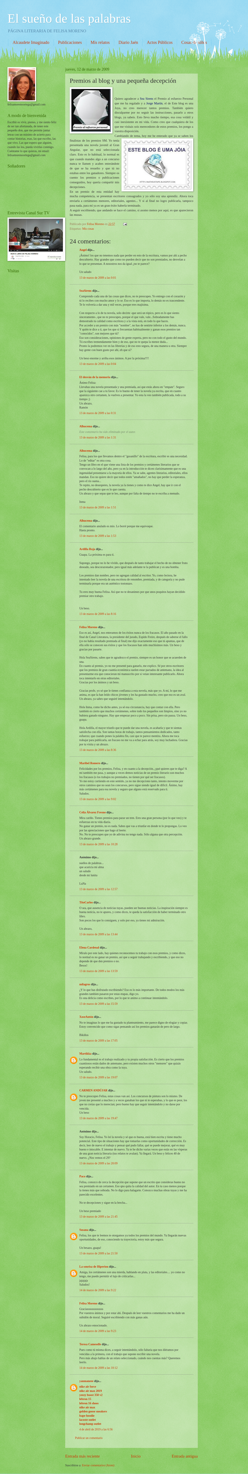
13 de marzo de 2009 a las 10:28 (98, 844)
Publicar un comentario (89, 1438)
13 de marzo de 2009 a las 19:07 (98, 1077)
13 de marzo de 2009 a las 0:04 (97, 364)
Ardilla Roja (87, 549)
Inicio (136, 1456)
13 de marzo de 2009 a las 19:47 (98, 1118)
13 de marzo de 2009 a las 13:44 (98, 934)
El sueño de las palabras (69, 18)
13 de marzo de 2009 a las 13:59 (98, 971)
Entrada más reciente (82, 1456)
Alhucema (85, 426)
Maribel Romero (89, 763)
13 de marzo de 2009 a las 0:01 (97, 277)
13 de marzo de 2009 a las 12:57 (98, 889)
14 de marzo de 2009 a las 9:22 (97, 1290)
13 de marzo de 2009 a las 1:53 (97, 535)
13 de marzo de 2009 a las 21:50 (98, 1253)
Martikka (85, 1053)
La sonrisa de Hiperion (93, 1266)
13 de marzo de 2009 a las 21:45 (98, 1216)
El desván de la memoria (94, 377)
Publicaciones (70, 42)
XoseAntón (86, 1016)
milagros (84, 984)
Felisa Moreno (88, 627)
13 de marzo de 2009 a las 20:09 (98, 1163)
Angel (83, 250)
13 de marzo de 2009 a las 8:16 (97, 614)
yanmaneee (86, 1381)
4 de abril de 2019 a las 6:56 (96, 1429)
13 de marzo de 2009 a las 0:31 (97, 413)
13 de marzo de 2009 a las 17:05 (98, 1040)
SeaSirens (85, 290)
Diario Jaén (128, 42)
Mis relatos (100, 42)
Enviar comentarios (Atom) (98, 1465)
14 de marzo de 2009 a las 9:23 (97, 1331)
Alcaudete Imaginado (31, 42)
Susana (83, 1229)
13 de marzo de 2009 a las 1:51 (97, 507)
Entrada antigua (185, 1456)
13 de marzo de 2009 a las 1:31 (97, 437)
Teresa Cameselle (90, 1344)
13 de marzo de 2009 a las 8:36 (97, 750)
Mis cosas (88, 228)
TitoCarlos (86, 902)
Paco (82, 1176)
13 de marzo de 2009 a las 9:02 (97, 799)
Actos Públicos (160, 42)
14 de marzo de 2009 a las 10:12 (98, 1367)
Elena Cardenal (89, 947)
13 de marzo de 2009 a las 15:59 (98, 1003)
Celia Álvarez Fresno (92, 812)
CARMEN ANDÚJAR (93, 1090)
